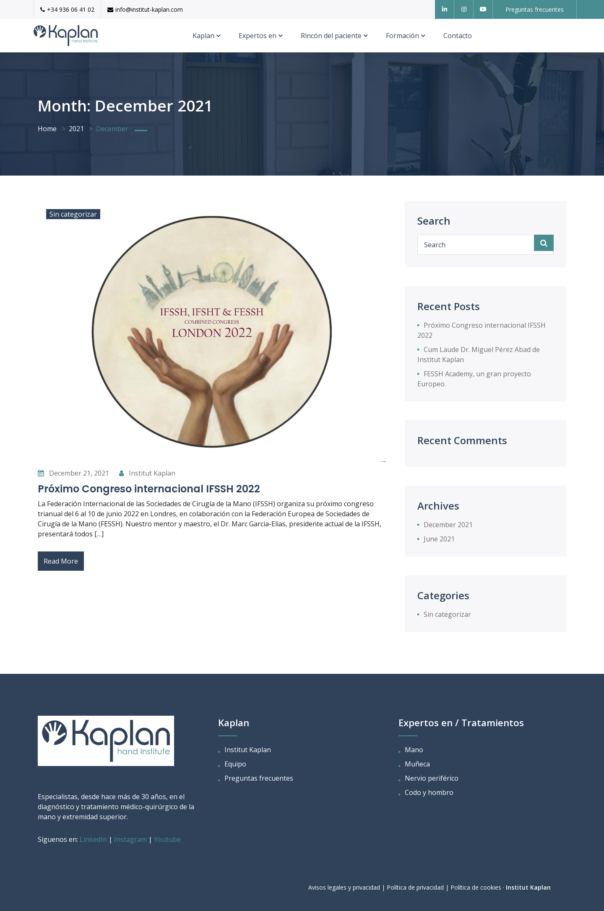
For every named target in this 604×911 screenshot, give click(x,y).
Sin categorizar (73, 214)
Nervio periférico (431, 778)
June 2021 (439, 538)
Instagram (130, 839)
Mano (414, 749)
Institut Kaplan (147, 473)
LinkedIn (94, 839)
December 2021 (448, 524)
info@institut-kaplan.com (145, 9)
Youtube (167, 839)
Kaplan (203, 35)
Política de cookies (475, 887)
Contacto (457, 35)
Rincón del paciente (331, 35)
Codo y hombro (429, 792)
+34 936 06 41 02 (67, 9)
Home (47, 128)
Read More (61, 561)
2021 (76, 128)
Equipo (235, 764)
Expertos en (257, 35)
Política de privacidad (415, 887)
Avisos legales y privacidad (344, 887)
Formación (402, 35)
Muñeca (417, 764)
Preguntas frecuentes (258, 778)
